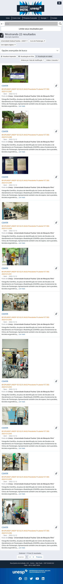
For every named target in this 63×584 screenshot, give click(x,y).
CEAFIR (5, 86)
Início (8, 18)
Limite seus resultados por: (31, 28)
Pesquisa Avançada (30, 18)
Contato (54, 18)
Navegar (44, 18)
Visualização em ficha (26, 56)
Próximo (39, 557)
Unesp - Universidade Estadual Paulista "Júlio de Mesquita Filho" (31, 96)
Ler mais (22, 106)
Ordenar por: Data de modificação (32, 60)
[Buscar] (31, 23)
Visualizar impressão (8, 56)
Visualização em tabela (44, 56)
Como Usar (16, 18)
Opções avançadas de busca (14, 50)
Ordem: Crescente (52, 60)
